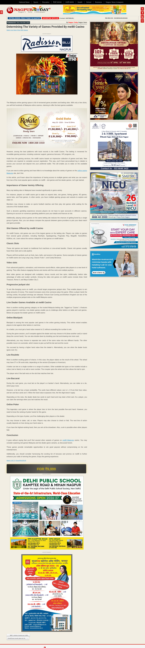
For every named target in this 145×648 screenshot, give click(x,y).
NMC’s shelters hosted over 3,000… (18, 635)
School (88, 2)
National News (24, 2)
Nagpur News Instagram (114, 2)
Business (98, 2)
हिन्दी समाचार (57, 2)
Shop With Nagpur (22, 30)
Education (45, 2)
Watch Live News (12, 30)
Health (80, 2)
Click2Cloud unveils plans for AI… (18, 638)
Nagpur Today (73, 22)
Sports (35, 2)
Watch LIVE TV (11, 460)
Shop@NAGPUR (21, 460)
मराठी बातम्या (70, 2)
